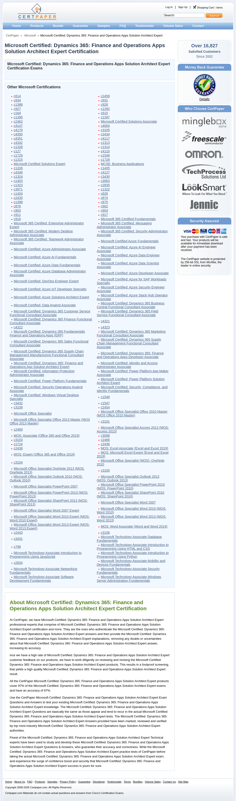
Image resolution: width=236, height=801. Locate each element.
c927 (17, 109)
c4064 (105, 126)
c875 (104, 202)
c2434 (105, 134)
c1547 (105, 403)
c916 (17, 219)
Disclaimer (99, 781)
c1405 (105, 168)
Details (204, 99)
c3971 (18, 189)
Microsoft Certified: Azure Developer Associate (135, 273)
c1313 (105, 143)
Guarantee (80, 26)
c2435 (18, 198)
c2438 (18, 448)
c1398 (18, 202)
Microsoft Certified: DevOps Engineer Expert (46, 281)
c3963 (105, 181)
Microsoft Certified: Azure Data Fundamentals (47, 265)
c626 (104, 193)
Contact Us (169, 781)
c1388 (18, 104)
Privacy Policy (68, 781)
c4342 (18, 143)
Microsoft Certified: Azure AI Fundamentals (45, 257)
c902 (104, 206)
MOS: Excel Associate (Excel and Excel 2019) (134, 448)
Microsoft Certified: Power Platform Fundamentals (50, 381)
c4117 (105, 138)
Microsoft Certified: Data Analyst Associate (45, 305)
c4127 (105, 172)
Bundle (58, 26)
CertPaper (12, 35)
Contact (198, 26)
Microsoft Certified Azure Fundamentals (130, 241)
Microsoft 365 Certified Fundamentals (128, 219)
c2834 (18, 563)
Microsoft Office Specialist (33, 413)
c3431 (18, 539)
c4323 (105, 327)
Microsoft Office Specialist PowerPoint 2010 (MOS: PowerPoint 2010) (131, 486)
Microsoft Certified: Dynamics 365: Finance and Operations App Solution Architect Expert (46, 365)
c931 (104, 100)
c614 (17, 96)
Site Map (183, 781)
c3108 (18, 407)
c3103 (18, 440)
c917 (104, 215)
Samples (103, 26)
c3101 (105, 421)
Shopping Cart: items (208, 7)
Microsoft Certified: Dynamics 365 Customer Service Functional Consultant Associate (50, 313)
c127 (17, 151)
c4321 (105, 321)
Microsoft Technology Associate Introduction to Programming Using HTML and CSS (133, 546)
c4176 (18, 130)
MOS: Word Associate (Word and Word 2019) (134, 526)
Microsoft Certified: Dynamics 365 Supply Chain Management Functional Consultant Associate (129, 343)
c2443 (18, 532)
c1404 (18, 193)
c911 (17, 215)
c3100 (105, 470)
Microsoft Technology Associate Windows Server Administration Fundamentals (129, 579)
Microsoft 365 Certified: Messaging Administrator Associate (124, 225)
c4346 (18, 172)
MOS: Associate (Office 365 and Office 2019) (47, 435)
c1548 (105, 397)
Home (16, 26)
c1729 (18, 155)
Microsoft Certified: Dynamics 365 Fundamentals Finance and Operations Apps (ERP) (47, 333)
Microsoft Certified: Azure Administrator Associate (50, 249)
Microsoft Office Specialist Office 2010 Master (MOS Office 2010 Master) (132, 413)
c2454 (105, 407)
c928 (104, 104)
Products (36, 26)
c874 (104, 198)
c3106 (105, 532)
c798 (17, 547)
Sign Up (182, 7)
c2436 (105, 444)
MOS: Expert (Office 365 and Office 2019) (44, 454)
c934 (17, 100)
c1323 (18, 185)
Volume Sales (173, 26)
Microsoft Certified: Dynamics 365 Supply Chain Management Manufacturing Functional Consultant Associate (47, 355)
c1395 (18, 117)
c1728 (105, 160)
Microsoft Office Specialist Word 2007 (128, 502)
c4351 (18, 138)
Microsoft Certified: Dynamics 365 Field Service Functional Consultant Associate (127, 313)
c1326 (18, 168)
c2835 (105, 185)
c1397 (105, 117)
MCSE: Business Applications (122, 164)
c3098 (105, 435)
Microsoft (30, 35)
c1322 (105, 189)
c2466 (105, 440)
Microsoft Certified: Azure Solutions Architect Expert (51, 297)
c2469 (18, 429)
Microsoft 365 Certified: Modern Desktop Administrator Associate (41, 233)
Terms (127, 781)
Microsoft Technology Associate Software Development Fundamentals (42, 579)
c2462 (18, 121)
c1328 (18, 147)
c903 (17, 210)
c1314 (105, 147)
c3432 (18, 403)
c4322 (18, 327)
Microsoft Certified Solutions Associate (129, 121)
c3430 (105, 176)
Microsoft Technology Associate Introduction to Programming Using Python (133, 554)
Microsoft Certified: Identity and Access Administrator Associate (127, 365)
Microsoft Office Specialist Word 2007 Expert (46, 510)
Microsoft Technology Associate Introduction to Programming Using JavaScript (46, 554)
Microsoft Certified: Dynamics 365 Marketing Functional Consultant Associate (131, 333)
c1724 (18, 444)
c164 (17, 113)
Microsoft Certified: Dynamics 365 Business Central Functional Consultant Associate (130, 305)
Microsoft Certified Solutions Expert (39, 164)
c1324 (18, 176)
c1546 (105, 155)
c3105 (105, 130)
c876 (17, 206)
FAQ (122, 26)
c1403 (18, 181)
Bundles (138, 781)
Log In (169, 7)
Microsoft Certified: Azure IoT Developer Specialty (50, 289)
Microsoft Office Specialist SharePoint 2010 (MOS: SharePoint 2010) (130, 494)
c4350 (18, 134)
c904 (104, 210)
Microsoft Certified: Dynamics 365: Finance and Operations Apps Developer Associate (130, 355)
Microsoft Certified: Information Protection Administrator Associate (42, 373)
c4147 (18, 126)
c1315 (18, 160)
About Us (19, 781)
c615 (104, 113)
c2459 (105, 96)
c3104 (18, 462)
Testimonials (144, 26)
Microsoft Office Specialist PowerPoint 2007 (46, 486)
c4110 (105, 151)
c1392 (105, 109)
